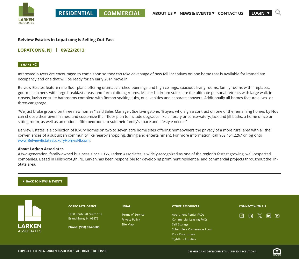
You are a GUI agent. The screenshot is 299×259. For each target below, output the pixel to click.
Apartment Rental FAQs (188, 214)
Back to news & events (42, 181)
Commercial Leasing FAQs (190, 219)
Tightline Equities (184, 239)
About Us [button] (163, 13)
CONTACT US (230, 13)
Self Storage (180, 224)
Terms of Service (133, 214)
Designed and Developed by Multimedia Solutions (222, 251)
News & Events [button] (196, 13)
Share (26, 64)
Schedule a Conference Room (192, 229)
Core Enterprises (183, 234)
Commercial (122, 13)
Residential (76, 13)
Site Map (128, 224)
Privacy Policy (131, 219)
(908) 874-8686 (89, 227)
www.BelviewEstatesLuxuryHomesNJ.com (54, 140)
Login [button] (258, 13)
